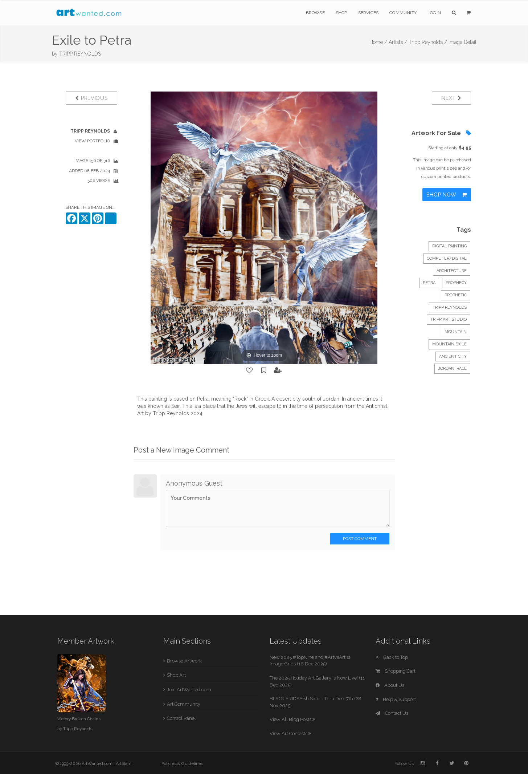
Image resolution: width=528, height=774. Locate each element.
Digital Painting (449, 246)
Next (451, 98)
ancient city (453, 356)
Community (403, 12)
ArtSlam (123, 763)
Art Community (183, 704)
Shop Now (446, 195)
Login (434, 12)
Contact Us (392, 713)
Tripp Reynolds (450, 307)
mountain (456, 331)
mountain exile (449, 344)
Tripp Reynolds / (428, 42)
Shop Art (176, 675)
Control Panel (181, 718)
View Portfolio (92, 140)
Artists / (398, 42)
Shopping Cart (396, 671)
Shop (341, 12)
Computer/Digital (447, 258)
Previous (91, 98)
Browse (315, 12)
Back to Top (392, 657)
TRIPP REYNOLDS (80, 54)
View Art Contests (290, 733)
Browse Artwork (184, 661)
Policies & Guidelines (182, 763)
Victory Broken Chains (79, 718)
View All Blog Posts (292, 719)
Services (368, 12)
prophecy (456, 282)
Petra (429, 282)
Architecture (452, 270)
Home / (378, 42)
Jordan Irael (452, 368)
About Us (390, 685)
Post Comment (360, 538)
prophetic (456, 295)
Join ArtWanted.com (189, 689)
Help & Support (396, 699)
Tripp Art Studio (448, 319)
